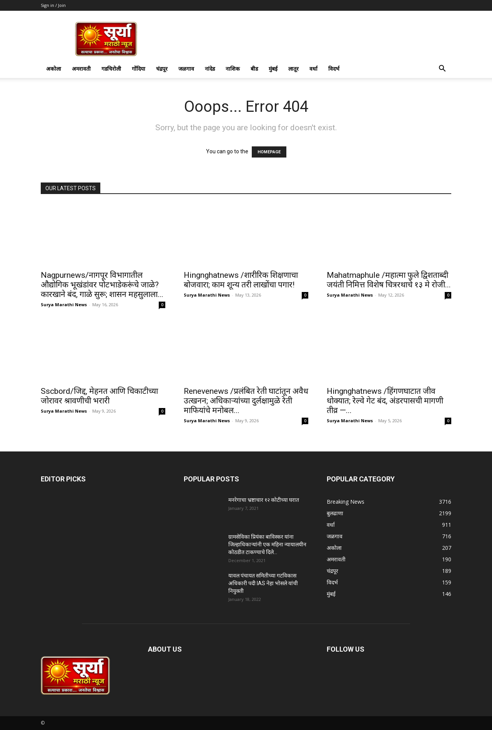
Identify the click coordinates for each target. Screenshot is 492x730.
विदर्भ (333, 68)
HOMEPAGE (269, 151)
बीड (254, 68)
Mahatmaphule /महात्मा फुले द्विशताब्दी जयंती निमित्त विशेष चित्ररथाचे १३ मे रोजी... (389, 279)
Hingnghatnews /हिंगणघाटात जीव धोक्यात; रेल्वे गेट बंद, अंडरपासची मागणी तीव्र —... (385, 401)
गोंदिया (138, 68)
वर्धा (313, 68)
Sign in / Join (53, 5)
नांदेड (210, 68)
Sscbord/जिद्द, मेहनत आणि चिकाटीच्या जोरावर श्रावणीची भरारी (99, 396)
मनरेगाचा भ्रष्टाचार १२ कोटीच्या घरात (263, 500)
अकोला (53, 68)
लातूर (293, 68)
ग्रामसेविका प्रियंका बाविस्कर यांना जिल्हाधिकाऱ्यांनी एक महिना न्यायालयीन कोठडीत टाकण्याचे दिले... (267, 544)
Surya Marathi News (64, 304)
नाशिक (233, 68)
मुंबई (273, 68)
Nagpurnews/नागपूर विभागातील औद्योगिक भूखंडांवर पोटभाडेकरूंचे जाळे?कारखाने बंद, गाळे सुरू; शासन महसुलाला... (102, 284)
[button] (442, 69)
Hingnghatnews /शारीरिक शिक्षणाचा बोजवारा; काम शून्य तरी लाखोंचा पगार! (241, 279)
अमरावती (81, 68)
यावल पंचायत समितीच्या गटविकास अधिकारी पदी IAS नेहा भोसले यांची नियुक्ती (263, 583)
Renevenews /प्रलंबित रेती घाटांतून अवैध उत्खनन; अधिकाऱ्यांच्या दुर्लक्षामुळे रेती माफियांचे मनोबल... (246, 401)
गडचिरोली (111, 68)
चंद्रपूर (162, 68)
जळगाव (186, 68)
